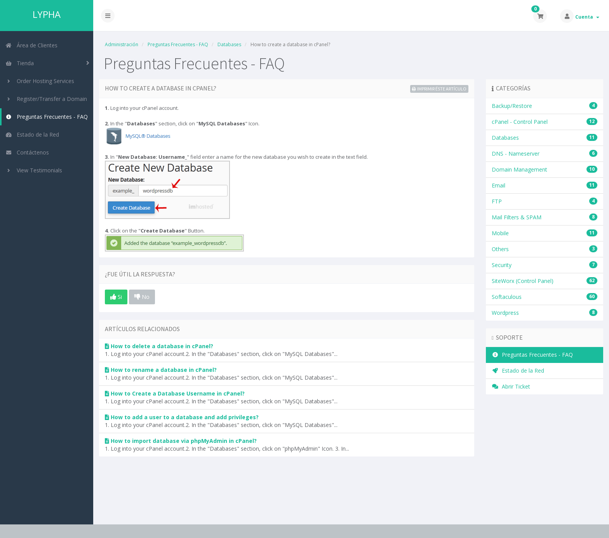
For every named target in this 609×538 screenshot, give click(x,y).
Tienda (19, 63)
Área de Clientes (31, 45)
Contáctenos (27, 152)
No (142, 296)
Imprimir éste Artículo (439, 89)
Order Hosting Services (39, 81)
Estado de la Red (32, 134)
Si (116, 296)
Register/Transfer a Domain (46, 98)
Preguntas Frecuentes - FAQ (46, 116)
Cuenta (587, 17)
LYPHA (47, 14)
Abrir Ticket (511, 386)
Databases (229, 44)
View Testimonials (33, 170)
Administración (121, 44)
